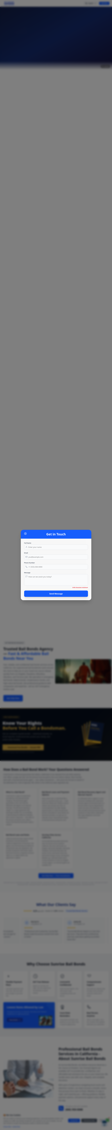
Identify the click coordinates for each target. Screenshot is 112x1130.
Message (27, 573)
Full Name (27, 543)
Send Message (56, 593)
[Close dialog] (25, 533)
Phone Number (29, 563)
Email (26, 553)
